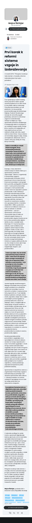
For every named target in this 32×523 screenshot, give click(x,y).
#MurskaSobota (17, 498)
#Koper (7, 498)
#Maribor (14, 495)
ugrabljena (13, 38)
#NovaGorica (9, 500)
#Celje (7, 495)
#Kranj (21, 495)
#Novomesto (20, 500)
